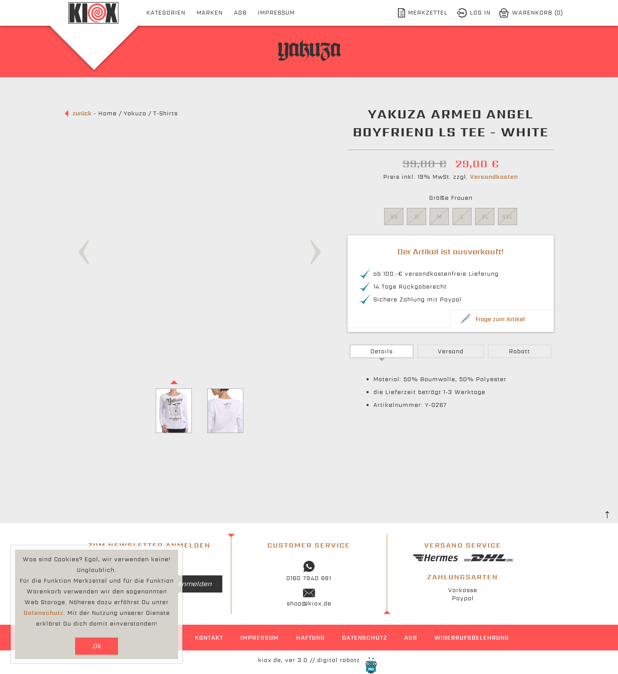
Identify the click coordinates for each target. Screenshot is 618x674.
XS (393, 217)
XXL (507, 217)
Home (107, 113)
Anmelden (194, 584)
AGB (240, 13)
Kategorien (165, 13)
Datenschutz (364, 638)
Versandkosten (494, 177)
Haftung (310, 638)
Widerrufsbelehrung (471, 638)
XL (485, 217)
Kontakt (209, 638)
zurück (82, 113)
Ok (96, 646)
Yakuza (135, 113)
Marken (210, 13)
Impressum (276, 13)
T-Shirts (165, 113)
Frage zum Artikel (500, 319)
